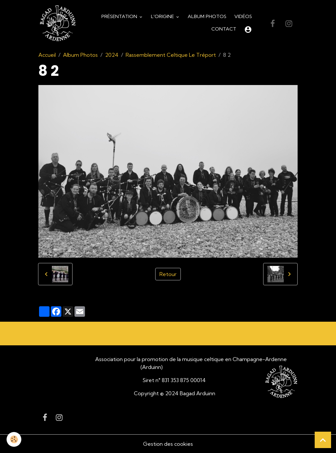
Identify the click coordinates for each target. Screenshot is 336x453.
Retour (168, 274)
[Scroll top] (323, 440)
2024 (111, 55)
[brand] (57, 23)
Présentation (119, 16)
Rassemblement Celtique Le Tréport (171, 55)
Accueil (47, 55)
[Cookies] (14, 439)
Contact (223, 29)
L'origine (163, 16)
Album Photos (207, 16)
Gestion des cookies (168, 444)
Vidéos (243, 16)
